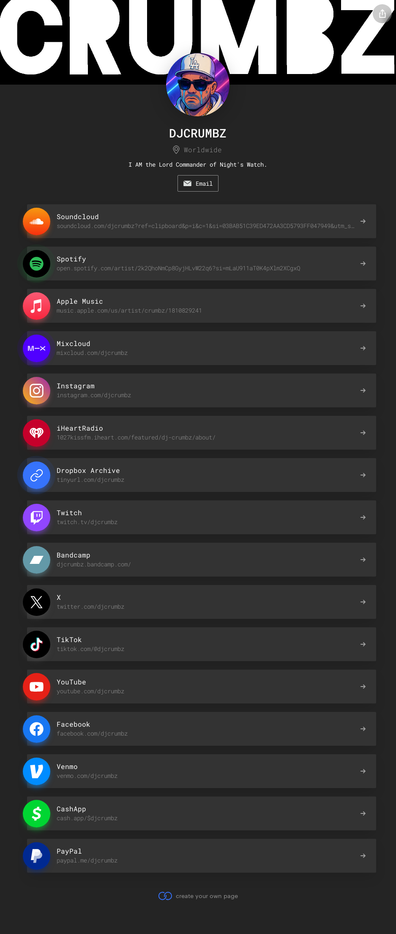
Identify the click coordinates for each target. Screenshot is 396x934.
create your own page (198, 896)
